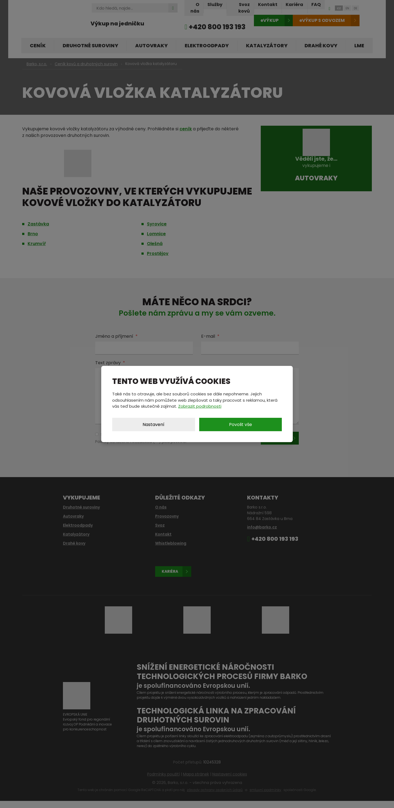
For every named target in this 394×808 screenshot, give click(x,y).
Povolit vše (240, 424)
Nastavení (153, 424)
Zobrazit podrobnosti (199, 406)
